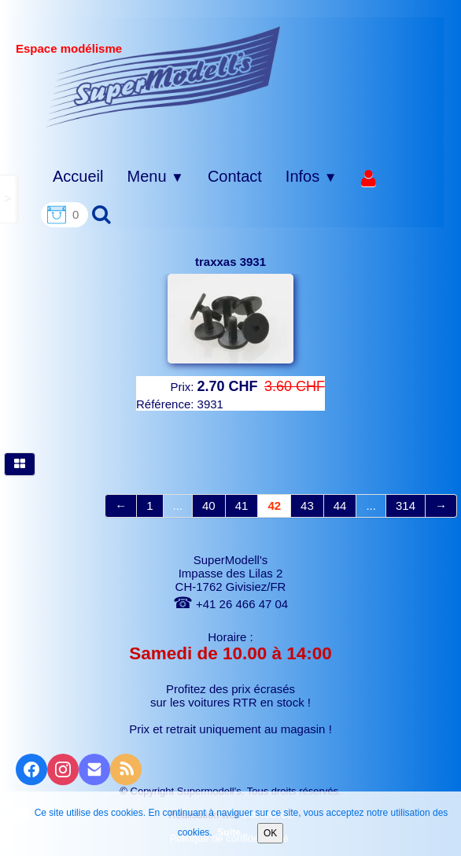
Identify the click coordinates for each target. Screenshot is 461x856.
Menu (155, 176)
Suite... (232, 832)
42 (274, 505)
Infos (311, 176)
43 (307, 505)
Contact (235, 176)
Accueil (78, 176)
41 (242, 505)
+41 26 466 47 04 (230, 604)
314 (405, 505)
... (178, 505)
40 (209, 505)
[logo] (163, 76)
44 (340, 505)
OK (270, 833)
